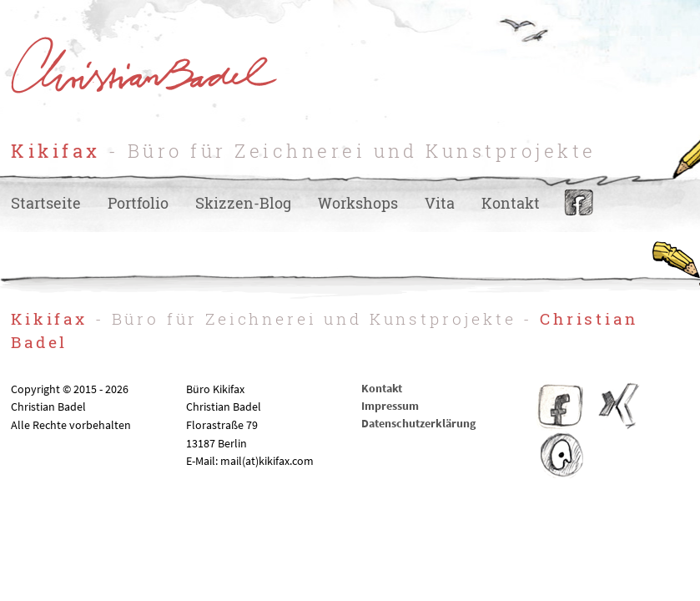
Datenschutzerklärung (418, 423)
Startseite (46, 203)
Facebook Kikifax (561, 406)
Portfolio (138, 203)
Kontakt (510, 203)
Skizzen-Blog (243, 203)
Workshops (358, 203)
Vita (440, 203)
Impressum (390, 405)
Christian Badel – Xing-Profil (619, 406)
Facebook (578, 203)
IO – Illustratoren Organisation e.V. (561, 456)
